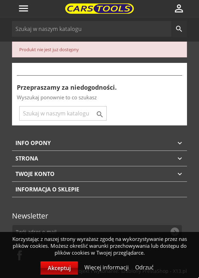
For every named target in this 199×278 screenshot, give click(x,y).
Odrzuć (144, 267)
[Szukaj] (99, 29)
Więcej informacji (107, 267)
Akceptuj (59, 268)
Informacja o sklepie (47, 189)
